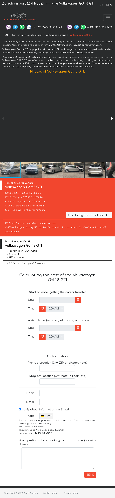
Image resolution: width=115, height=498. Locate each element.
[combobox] (46, 416)
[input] (57, 300)
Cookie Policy (50, 493)
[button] (112, 118)
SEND (90, 474)
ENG (109, 4)
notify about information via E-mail (44, 409)
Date (31, 299)
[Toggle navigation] (107, 17)
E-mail (30, 401)
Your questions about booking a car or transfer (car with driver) (57, 442)
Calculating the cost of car (88, 215)
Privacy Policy (71, 493)
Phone (30, 416)
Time (31, 308)
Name (30, 393)
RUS (100, 4)
